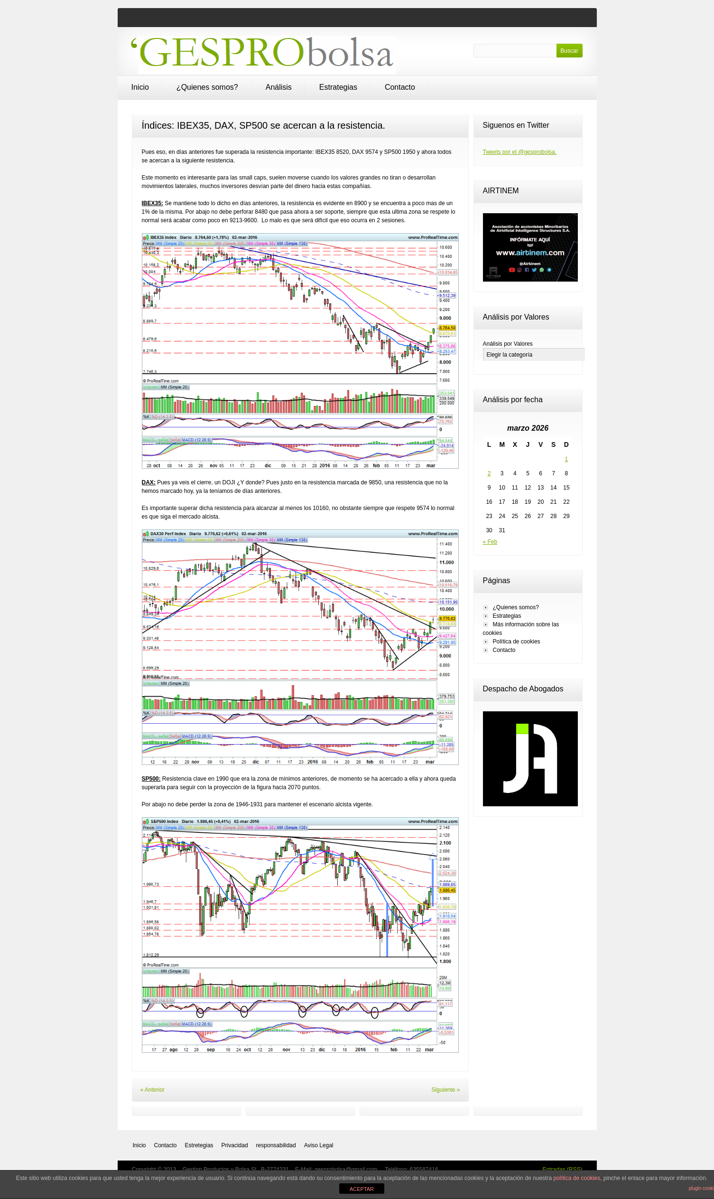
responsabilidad (276, 1145)
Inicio (140, 87)
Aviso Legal (319, 1145)
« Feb (490, 541)
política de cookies (576, 1178)
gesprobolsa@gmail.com (347, 1169)
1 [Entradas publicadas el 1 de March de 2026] (566, 459)
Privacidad (235, 1145)
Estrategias (338, 87)
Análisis (279, 87)
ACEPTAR (362, 1189)
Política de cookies (516, 641)
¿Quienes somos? (207, 87)
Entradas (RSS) (562, 1169)
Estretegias (199, 1145)
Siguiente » (445, 1089)
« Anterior (152, 1089)
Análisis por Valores (508, 343)
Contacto (400, 87)
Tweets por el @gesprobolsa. (520, 152)
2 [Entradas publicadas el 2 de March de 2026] (489, 473)
